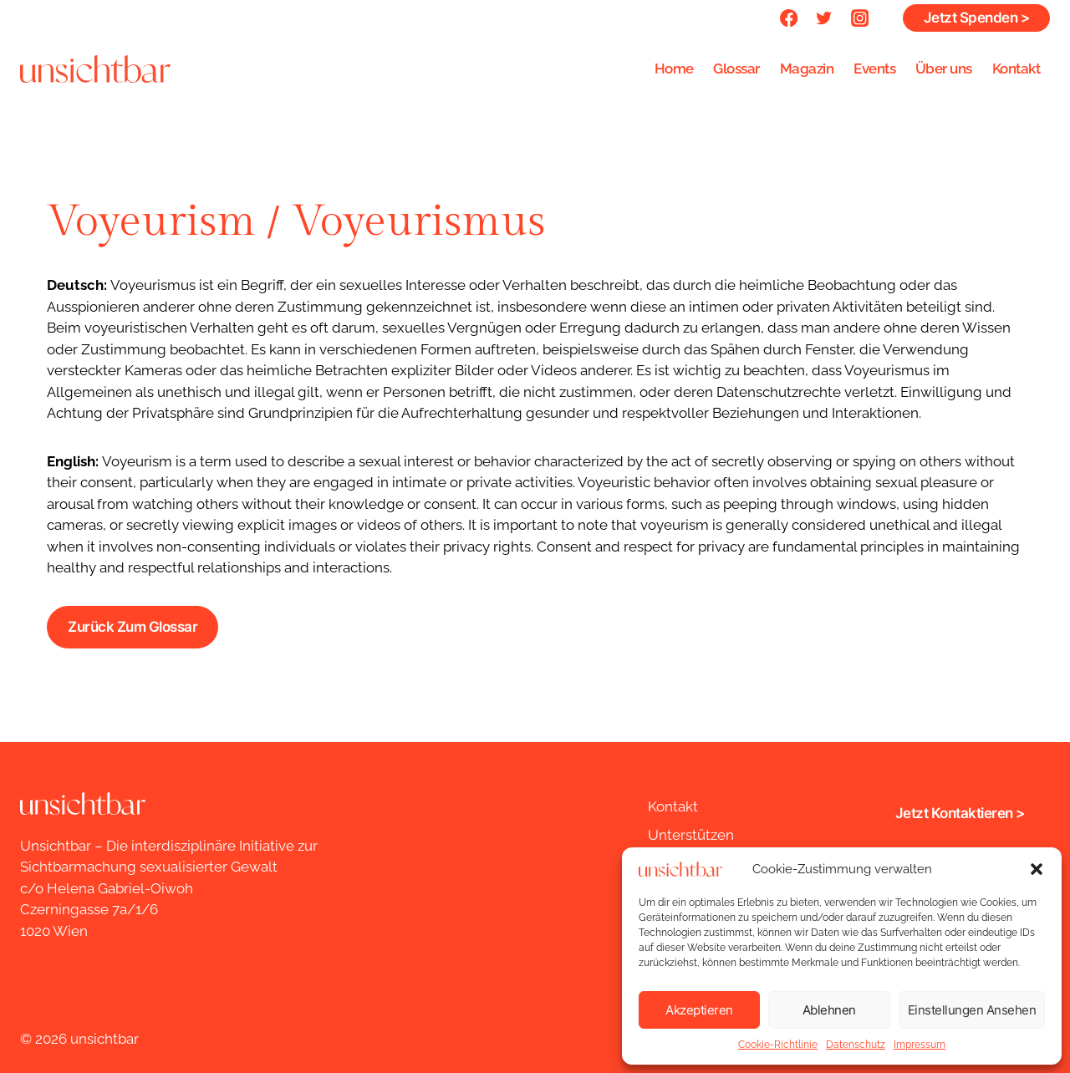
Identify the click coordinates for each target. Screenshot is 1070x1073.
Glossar (736, 68)
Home (674, 68)
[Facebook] (789, 18)
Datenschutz (855, 1044)
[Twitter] (825, 18)
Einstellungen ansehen (972, 1010)
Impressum (919, 1044)
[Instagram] (860, 18)
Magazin (807, 68)
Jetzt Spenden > (977, 17)
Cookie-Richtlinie (778, 1044)
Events (874, 68)
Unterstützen (691, 834)
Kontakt (1016, 68)
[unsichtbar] (95, 68)
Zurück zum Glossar (132, 626)
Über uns (943, 68)
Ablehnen (829, 1010)
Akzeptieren (699, 1010)
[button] (1036, 869)
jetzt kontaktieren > (960, 813)
